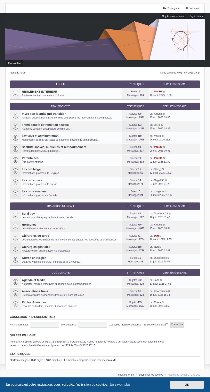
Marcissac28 (161, 213)
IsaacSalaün (161, 291)
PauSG (158, 91)
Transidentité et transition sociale (45, 124)
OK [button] (187, 384)
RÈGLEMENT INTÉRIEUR (39, 91)
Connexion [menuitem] (192, 8)
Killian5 (158, 113)
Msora (157, 135)
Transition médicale (61, 206)
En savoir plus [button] (120, 384)
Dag (156, 235)
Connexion (18, 316)
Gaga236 (159, 180)
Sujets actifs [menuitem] (196, 16)
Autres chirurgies (34, 258)
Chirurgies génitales (36, 246)
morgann (159, 191)
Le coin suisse (32, 180)
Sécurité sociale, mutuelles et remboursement (54, 147)
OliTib (157, 124)
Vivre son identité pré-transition (44, 113)
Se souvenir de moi (156, 324)
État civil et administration (40, 136)
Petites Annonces (34, 302)
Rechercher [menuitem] (14, 63)
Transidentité (60, 106)
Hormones (29, 224)
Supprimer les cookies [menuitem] (151, 374)
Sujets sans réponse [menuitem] (173, 16)
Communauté (61, 272)
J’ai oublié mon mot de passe (125, 324)
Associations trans (35, 291)
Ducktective (160, 257)
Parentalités (30, 158)
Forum (60, 84)
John (156, 280)
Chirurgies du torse (35, 235)
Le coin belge (31, 169)
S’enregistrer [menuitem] (171, 8)
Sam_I (157, 169)
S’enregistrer (43, 316)
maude (112, 360)
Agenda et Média (33, 280)
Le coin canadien (34, 191)
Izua (156, 246)
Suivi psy (28, 213)
